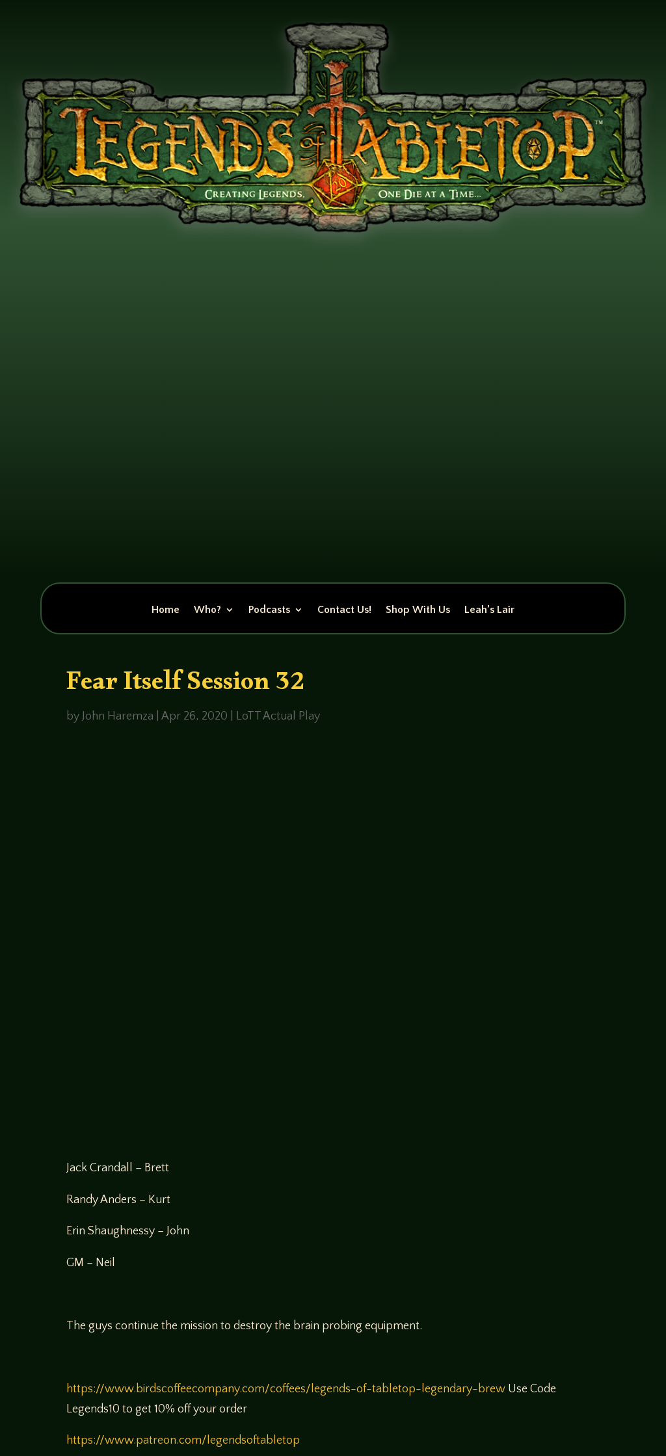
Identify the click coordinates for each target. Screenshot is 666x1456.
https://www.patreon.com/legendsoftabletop (183, 1440)
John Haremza (117, 716)
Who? (207, 610)
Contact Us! (344, 610)
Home (166, 610)
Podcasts (269, 610)
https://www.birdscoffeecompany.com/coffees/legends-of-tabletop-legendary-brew (285, 1389)
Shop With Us (418, 610)
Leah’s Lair (489, 610)
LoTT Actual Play (278, 716)
